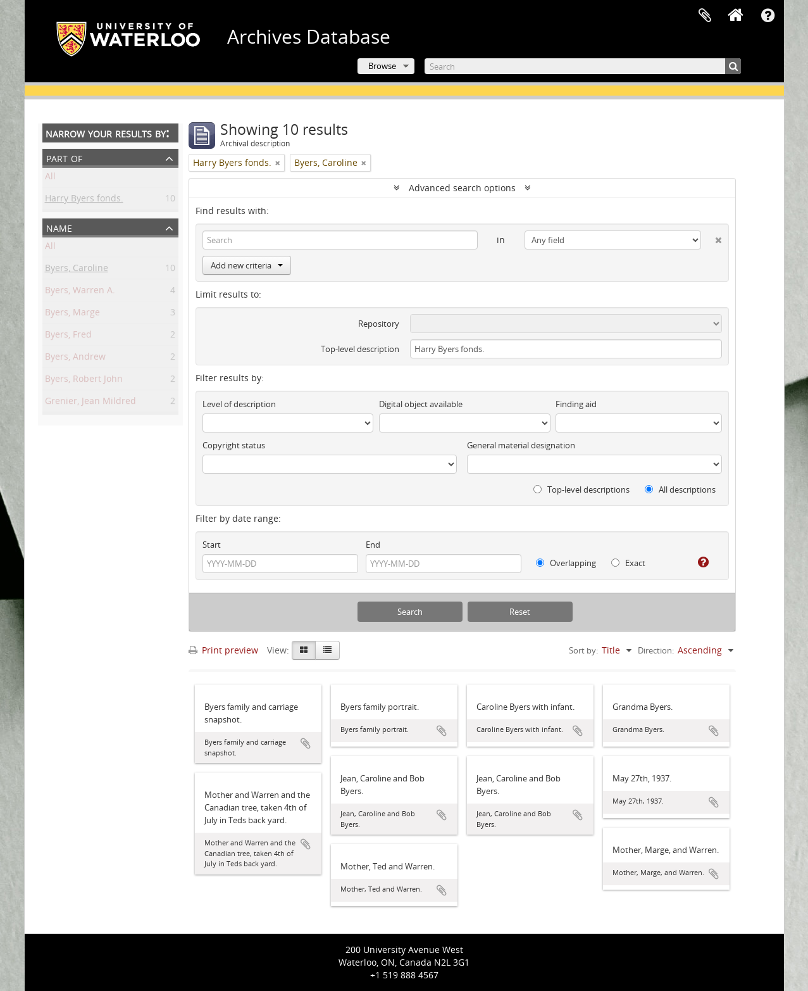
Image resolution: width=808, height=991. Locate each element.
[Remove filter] (277, 162)
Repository (378, 323)
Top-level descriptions (581, 489)
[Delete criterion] (711, 237)
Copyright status (233, 445)
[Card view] (304, 650)
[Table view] (327, 650)
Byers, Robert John (84, 381)
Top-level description (360, 349)
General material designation (521, 445)
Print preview (223, 650)
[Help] (698, 562)
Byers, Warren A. (80, 292)
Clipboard (705, 16)
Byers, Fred (68, 337)
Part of (64, 157)
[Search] (583, 66)
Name (59, 227)
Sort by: (583, 650)
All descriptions (680, 489)
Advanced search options (462, 188)
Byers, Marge (72, 314)
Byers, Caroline (76, 270)
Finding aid (576, 404)
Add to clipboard (305, 743)
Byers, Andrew (75, 359)
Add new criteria (247, 265)
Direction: (656, 650)
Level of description (239, 404)
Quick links (768, 16)
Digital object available (421, 404)
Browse (382, 66)
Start (211, 544)
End (373, 544)
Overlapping (566, 563)
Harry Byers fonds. (84, 200)
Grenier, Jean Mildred (90, 403)
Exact (628, 563)
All (50, 178)
